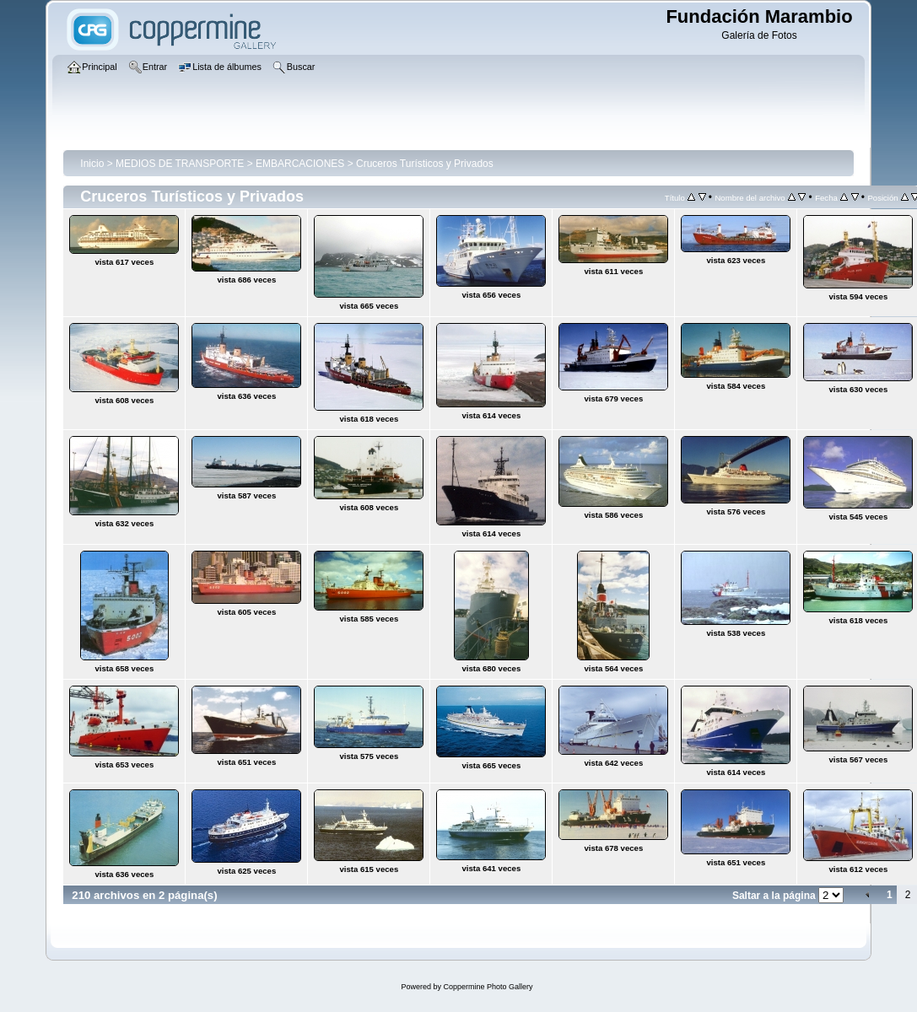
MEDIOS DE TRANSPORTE (180, 164)
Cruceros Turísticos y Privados (425, 164)
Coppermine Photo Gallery (487, 986)
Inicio (92, 164)
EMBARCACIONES (300, 164)
